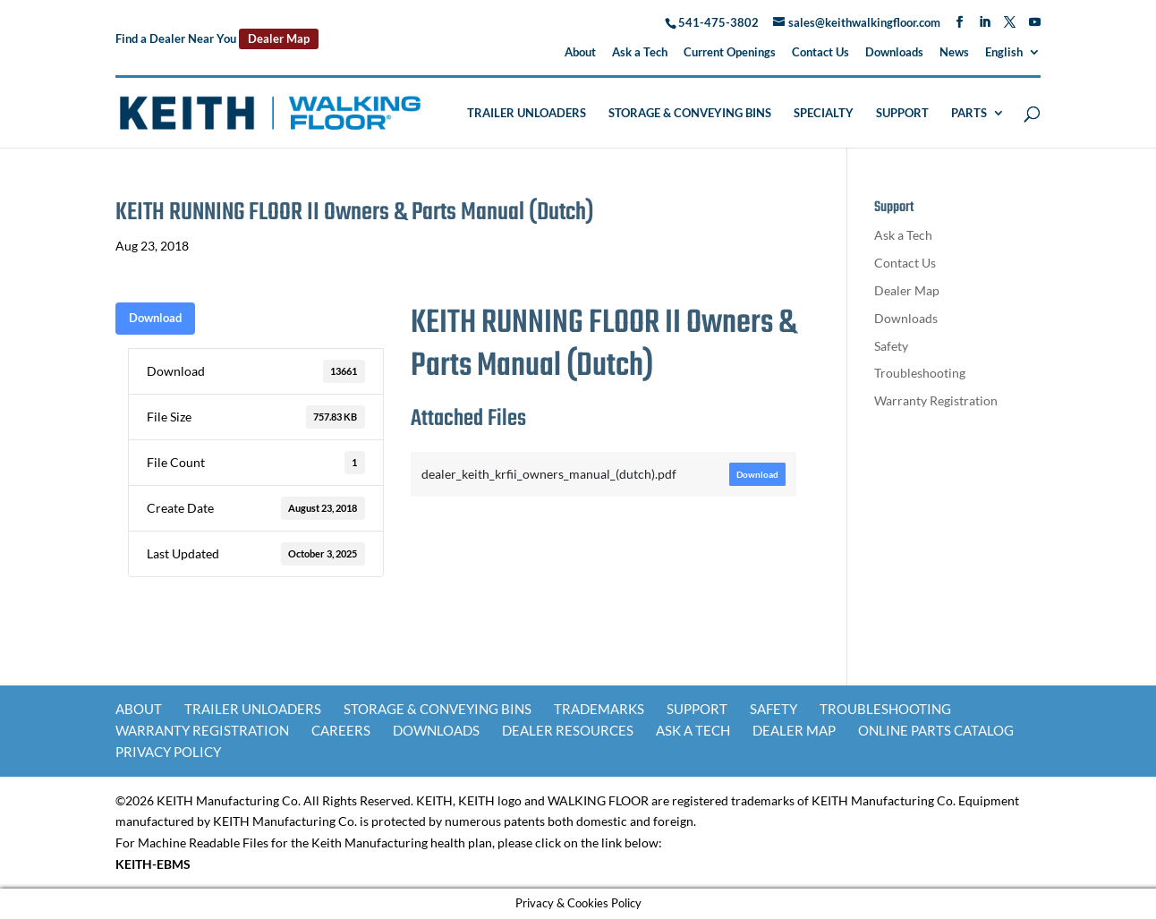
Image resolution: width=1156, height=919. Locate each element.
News (954, 53)
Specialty (824, 113)
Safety (891, 345)
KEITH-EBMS (153, 864)
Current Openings (730, 53)
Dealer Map (279, 38)
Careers (340, 730)
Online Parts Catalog (936, 730)
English (1004, 53)
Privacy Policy (168, 752)
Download (155, 318)
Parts (969, 113)
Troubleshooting (919, 372)
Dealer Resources (567, 730)
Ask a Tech (639, 53)
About (580, 53)
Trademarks (599, 709)
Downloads (894, 53)
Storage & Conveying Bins (689, 113)
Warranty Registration (936, 400)
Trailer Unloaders (526, 113)
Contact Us (820, 53)
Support (902, 113)
